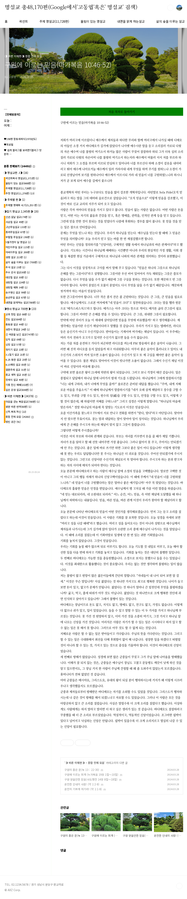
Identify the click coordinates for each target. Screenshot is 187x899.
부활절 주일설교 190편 (19, 237)
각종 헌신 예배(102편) (19, 385)
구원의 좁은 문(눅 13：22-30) (81, 770)
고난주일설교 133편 (18, 227)
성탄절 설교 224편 (17, 282)
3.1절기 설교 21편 (17, 354)
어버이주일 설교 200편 (19, 252)
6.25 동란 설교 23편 (18, 359)
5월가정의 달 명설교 (18, 242)
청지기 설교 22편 (16, 349)
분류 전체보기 (19, 166)
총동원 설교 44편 (16, 324)
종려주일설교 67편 (17, 232)
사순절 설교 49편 (16, 222)
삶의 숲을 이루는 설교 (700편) (23, 262)
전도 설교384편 (16, 319)
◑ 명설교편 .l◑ (16, 173)
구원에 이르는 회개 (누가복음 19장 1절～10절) (91, 774)
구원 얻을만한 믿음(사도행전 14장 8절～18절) (91, 779)
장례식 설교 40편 (16, 380)
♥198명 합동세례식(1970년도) (20, 139)
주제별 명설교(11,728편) (20, 188)
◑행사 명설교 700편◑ (20, 309)
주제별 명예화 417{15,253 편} (23, 205)
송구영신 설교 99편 (18, 292)
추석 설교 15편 (15, 267)
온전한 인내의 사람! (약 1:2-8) (81, 784)
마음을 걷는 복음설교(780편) (23, 401)
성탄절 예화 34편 (16, 287)
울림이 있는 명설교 (93, 21)
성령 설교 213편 (16, 257)
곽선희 (23, 21)
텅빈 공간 (13, 422)
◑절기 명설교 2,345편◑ (21, 211)
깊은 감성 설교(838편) (19, 390)
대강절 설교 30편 (16, 277)
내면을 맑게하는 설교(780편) (23, 302)
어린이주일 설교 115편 (19, 247)
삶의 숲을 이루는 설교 (170, 21)
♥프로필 (8, 144)
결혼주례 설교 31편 (18, 369)
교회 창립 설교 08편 (18, 314)
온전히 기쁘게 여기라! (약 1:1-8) (83, 789)
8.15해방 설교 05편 (18, 364)
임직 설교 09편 (15, 339)
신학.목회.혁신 (16, 411)
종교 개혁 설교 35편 (18, 375)
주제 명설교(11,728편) (54, 21)
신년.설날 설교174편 (18, 217)
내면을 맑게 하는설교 (131, 21)
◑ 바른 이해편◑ (75, 763)
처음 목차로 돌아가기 (121, 112)
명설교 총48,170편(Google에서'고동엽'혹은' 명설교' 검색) (71, 7)
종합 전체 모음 (96, 763)
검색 (170, 8)
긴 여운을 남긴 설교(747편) (22, 334)
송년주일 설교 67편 (18, 297)
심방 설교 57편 (15, 344)
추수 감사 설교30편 (18, 272)
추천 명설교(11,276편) (20, 193)
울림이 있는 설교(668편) (20, 183)
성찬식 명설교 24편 (18, 329)
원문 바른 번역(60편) (18, 406)
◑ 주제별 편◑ (14, 200)
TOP (179, 886)
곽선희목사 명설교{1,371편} (22, 178)
